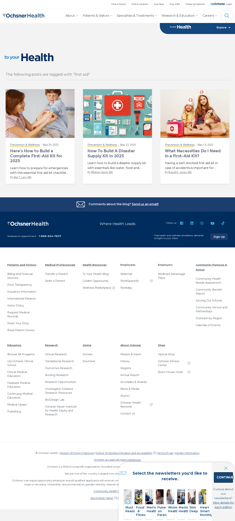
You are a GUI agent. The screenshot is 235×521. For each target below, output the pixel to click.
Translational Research (59, 363)
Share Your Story (18, 325)
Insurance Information (21, 294)
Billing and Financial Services (20, 278)
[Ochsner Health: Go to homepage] (23, 15)
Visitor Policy (15, 308)
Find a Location (140, 4)
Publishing (14, 414)
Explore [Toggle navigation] (223, 29)
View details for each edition (211, 500)
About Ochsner (130, 347)
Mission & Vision (130, 356)
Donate (88, 356)
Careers (208, 15)
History (125, 363)
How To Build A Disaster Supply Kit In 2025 (111, 156)
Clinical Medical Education (17, 376)
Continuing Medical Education (20, 398)
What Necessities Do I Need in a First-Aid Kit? (193, 156)
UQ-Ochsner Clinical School (20, 365)
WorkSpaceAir (129, 283)
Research (51, 347)
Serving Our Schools (209, 303)
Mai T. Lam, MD (22, 179)
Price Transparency (19, 287)
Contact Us (127, 416)
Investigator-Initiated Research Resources (59, 393)
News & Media (129, 391)
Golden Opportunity (96, 283)
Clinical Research (56, 356)
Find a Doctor (118, 4)
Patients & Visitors (96, 15)
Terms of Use (165, 455)
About (70, 15)
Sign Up (221, 239)
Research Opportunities (60, 384)
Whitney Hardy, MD (102, 174)
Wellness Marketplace (97, 290)
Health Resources (95, 267)
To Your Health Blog (96, 276)
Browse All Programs (21, 356)
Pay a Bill (175, 4)
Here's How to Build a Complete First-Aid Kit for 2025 (36, 158)
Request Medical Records (18, 316)
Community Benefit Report (209, 294)
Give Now (159, 4)
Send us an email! (145, 206)
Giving (87, 347)
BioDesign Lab (54, 402)
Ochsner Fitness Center (168, 365)
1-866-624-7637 (50, 238)
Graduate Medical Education (18, 387)
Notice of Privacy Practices (77, 455)
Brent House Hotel (170, 374)
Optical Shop (166, 356)
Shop (161, 347)
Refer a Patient (55, 283)
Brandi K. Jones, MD (180, 174)
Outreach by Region (209, 320)
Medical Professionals (60, 267)
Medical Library (17, 407)
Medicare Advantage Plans (171, 278)
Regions (125, 370)
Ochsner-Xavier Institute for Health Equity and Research (61, 413)
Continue (211, 483)
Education (14, 347)
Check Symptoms (195, 4)
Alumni (125, 398)
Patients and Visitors (21, 267)
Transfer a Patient (56, 276)
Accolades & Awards (133, 384)
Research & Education (178, 15)
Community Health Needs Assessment (208, 283)
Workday (126, 290)
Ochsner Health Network (130, 407)
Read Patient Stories (20, 332)
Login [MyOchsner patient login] (229, 4)
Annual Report (129, 377)
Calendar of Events (208, 327)
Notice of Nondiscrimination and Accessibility (124, 455)
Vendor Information (187, 455)
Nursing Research (56, 377)
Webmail (126, 276)
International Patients (21, 301)
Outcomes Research (58, 370)
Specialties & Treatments (135, 15)
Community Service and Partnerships (211, 311)
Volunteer (89, 363)
